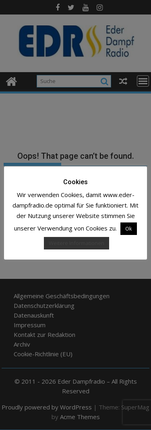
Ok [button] (128, 228)
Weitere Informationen (76, 243)
